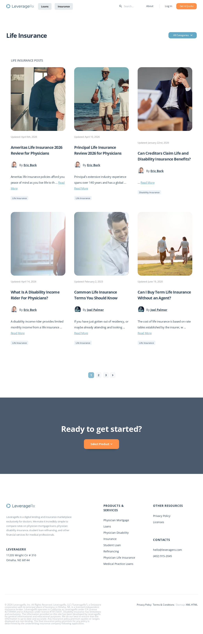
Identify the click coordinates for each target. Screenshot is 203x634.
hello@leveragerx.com (167, 550)
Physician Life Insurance (119, 557)
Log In (168, 6)
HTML (194, 604)
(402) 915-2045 (162, 556)
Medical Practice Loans (118, 564)
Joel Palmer (95, 310)
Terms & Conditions (163, 604)
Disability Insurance (149, 192)
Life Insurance (19, 198)
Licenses (158, 522)
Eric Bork (30, 165)
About (149, 6)
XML (188, 604)
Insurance (64, 6)
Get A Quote (186, 6)
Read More (81, 188)
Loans (44, 6)
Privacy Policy (161, 516)
